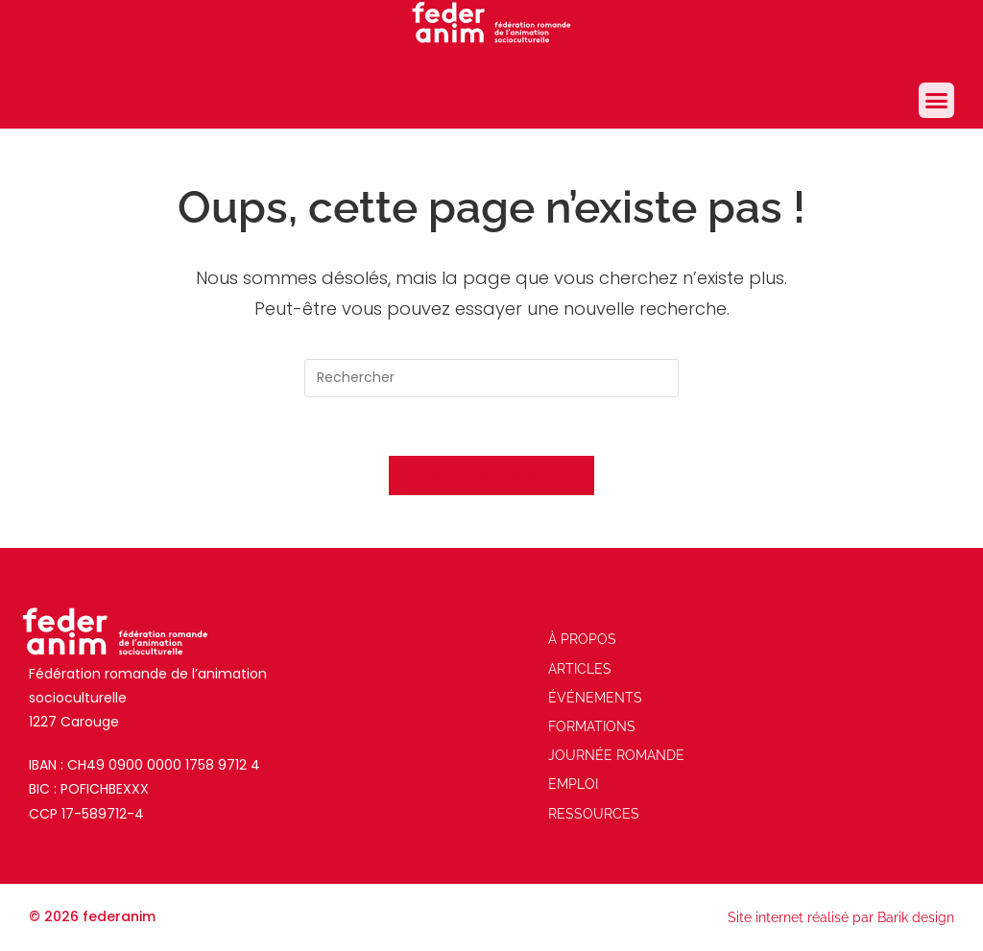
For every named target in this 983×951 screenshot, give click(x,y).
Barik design (915, 917)
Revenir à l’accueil (491, 475)
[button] (937, 101)
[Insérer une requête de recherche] (491, 378)
